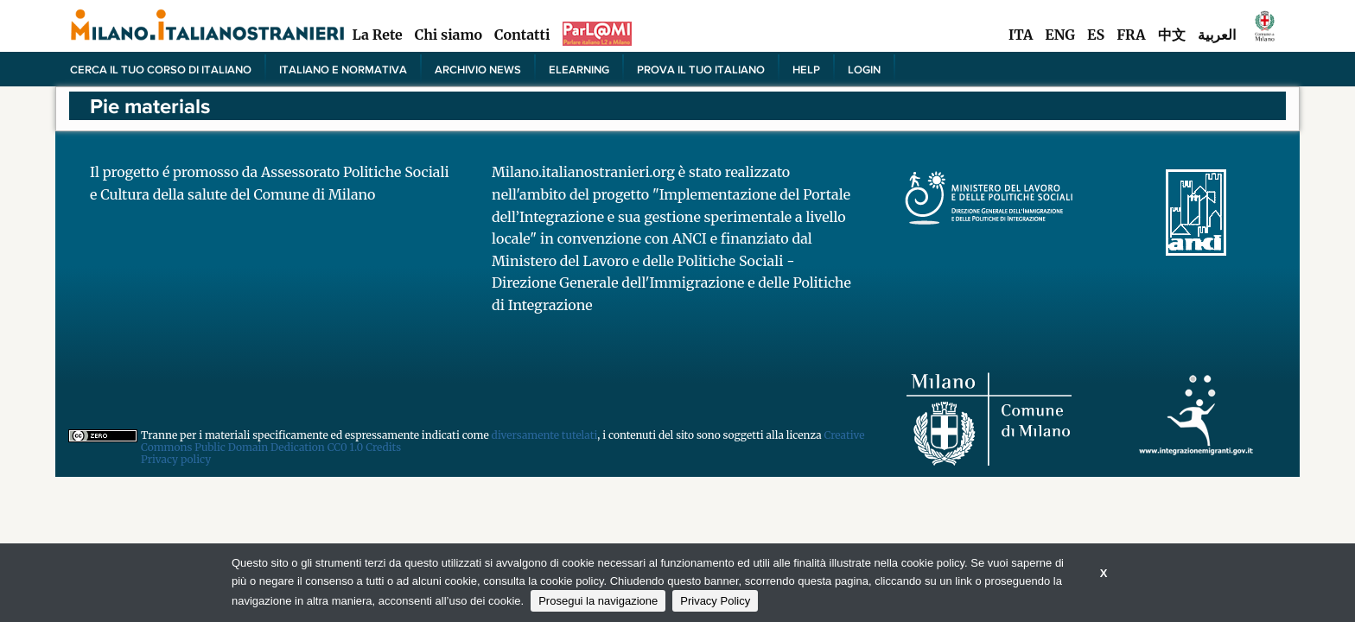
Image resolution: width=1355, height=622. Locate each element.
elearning (579, 69)
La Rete (377, 34)
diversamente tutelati (545, 434)
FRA (1130, 34)
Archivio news (478, 69)
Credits (383, 447)
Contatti (522, 34)
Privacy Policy (715, 600)
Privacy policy (176, 459)
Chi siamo (448, 34)
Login (864, 69)
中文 (1172, 34)
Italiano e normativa (343, 69)
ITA (1020, 34)
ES (1095, 34)
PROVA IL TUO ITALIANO (701, 69)
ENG (1060, 34)
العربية (1217, 34)
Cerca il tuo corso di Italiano (160, 69)
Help (806, 69)
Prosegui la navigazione (598, 600)
